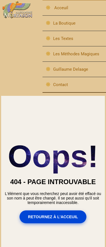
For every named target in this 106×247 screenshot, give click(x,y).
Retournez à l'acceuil (53, 217)
